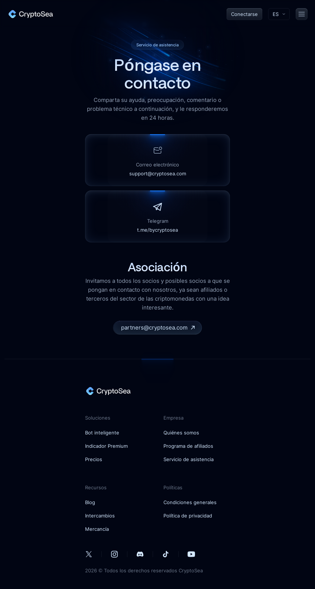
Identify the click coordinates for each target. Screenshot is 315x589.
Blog (90, 502)
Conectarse (244, 14)
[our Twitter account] (88, 554)
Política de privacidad (187, 516)
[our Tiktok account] (165, 554)
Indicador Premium (106, 446)
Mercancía (97, 529)
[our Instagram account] (114, 554)
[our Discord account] (140, 554)
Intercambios (100, 516)
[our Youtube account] (191, 554)
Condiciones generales (190, 502)
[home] (30, 14)
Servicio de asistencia (188, 459)
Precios (93, 459)
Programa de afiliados (188, 446)
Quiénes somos (181, 433)
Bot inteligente (102, 433)
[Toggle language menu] (279, 14)
